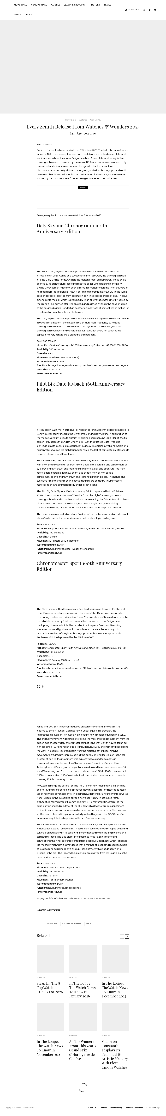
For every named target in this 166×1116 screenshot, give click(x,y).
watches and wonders (72, 924)
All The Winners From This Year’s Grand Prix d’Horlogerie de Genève (82, 1056)
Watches (55, 5)
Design (28, 14)
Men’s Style (20, 5)
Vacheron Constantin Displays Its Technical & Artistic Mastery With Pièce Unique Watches (115, 1060)
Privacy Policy (116, 1108)
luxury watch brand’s (98, 621)
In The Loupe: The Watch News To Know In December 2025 (115, 995)
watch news (52, 924)
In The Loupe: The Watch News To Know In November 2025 (50, 1053)
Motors (95, 5)
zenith (89, 924)
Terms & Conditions (134, 1108)
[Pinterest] (149, 10)
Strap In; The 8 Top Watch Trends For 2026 (50, 993)
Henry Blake (70, 120)
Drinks (17, 14)
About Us (92, 1108)
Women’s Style (39, 5)
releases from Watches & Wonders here (89, 898)
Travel (107, 5)
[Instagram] (144, 10)
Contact (103, 1108)
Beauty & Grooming (74, 5)
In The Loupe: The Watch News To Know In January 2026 (82, 995)
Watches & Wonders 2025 (83, 150)
